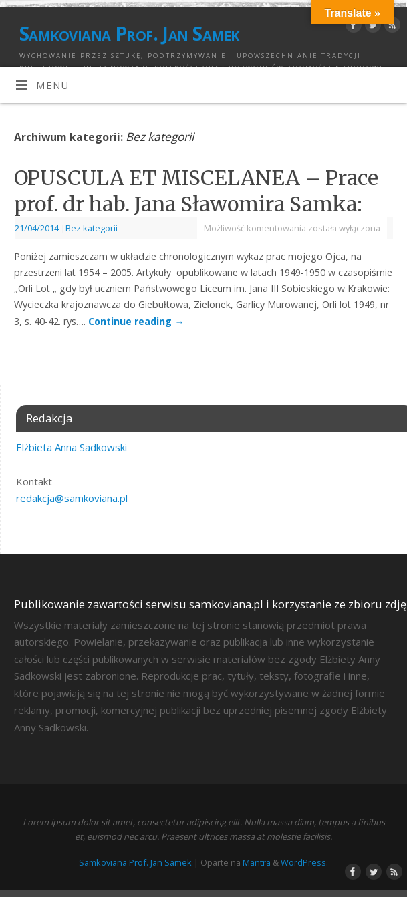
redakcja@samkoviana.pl (72, 498)
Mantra (257, 862)
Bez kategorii (91, 228)
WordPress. (304, 862)
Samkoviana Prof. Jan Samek (129, 33)
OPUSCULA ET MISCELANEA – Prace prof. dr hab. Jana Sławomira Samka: (196, 191)
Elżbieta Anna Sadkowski (71, 447)
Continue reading (136, 321)
